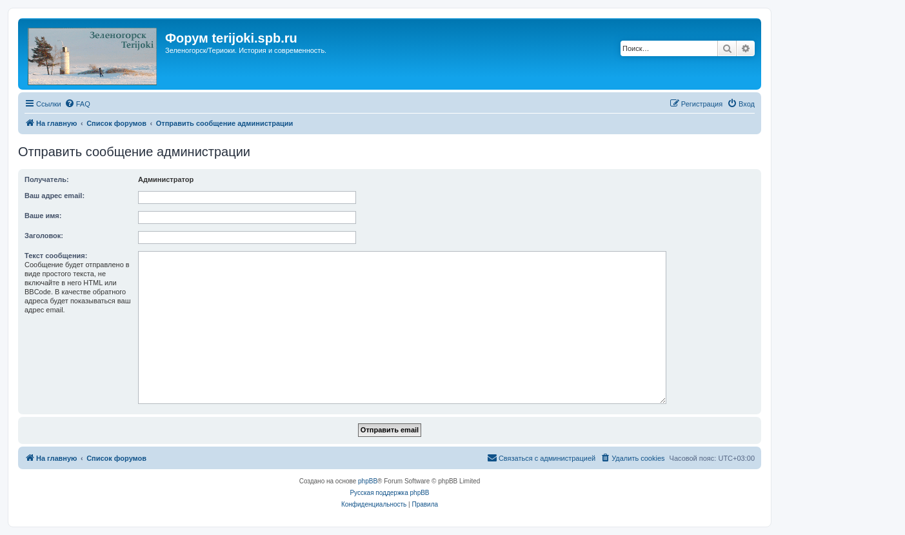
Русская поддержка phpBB (389, 492)
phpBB (367, 481)
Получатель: (47, 179)
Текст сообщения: (56, 255)
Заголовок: (44, 235)
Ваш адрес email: (55, 195)
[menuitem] (77, 104)
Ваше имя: (43, 215)
